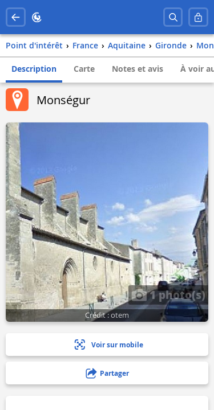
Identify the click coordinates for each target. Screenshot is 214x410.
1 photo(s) (168, 294)
